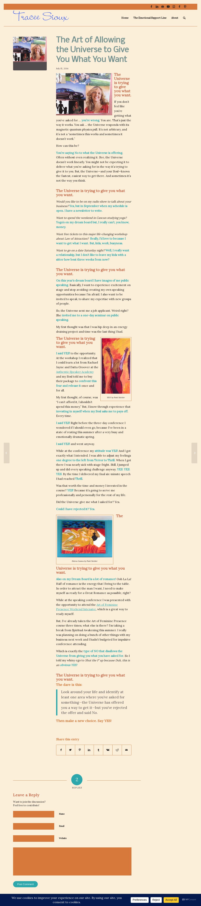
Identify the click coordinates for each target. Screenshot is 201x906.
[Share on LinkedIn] (89, 750)
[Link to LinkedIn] (157, 6)
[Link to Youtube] (168, 6)
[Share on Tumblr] (98, 750)
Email (61, 826)
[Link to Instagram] (174, 6)
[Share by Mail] (126, 750)
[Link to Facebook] (151, 6)
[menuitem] (125, 18)
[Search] (184, 18)
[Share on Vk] (107, 750)
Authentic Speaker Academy (75, 372)
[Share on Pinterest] (79, 750)
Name (62, 814)
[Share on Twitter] (70, 750)
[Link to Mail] (162, 6)
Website (63, 838)
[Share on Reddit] (117, 750)
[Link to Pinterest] (185, 6)
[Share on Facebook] (61, 750)
